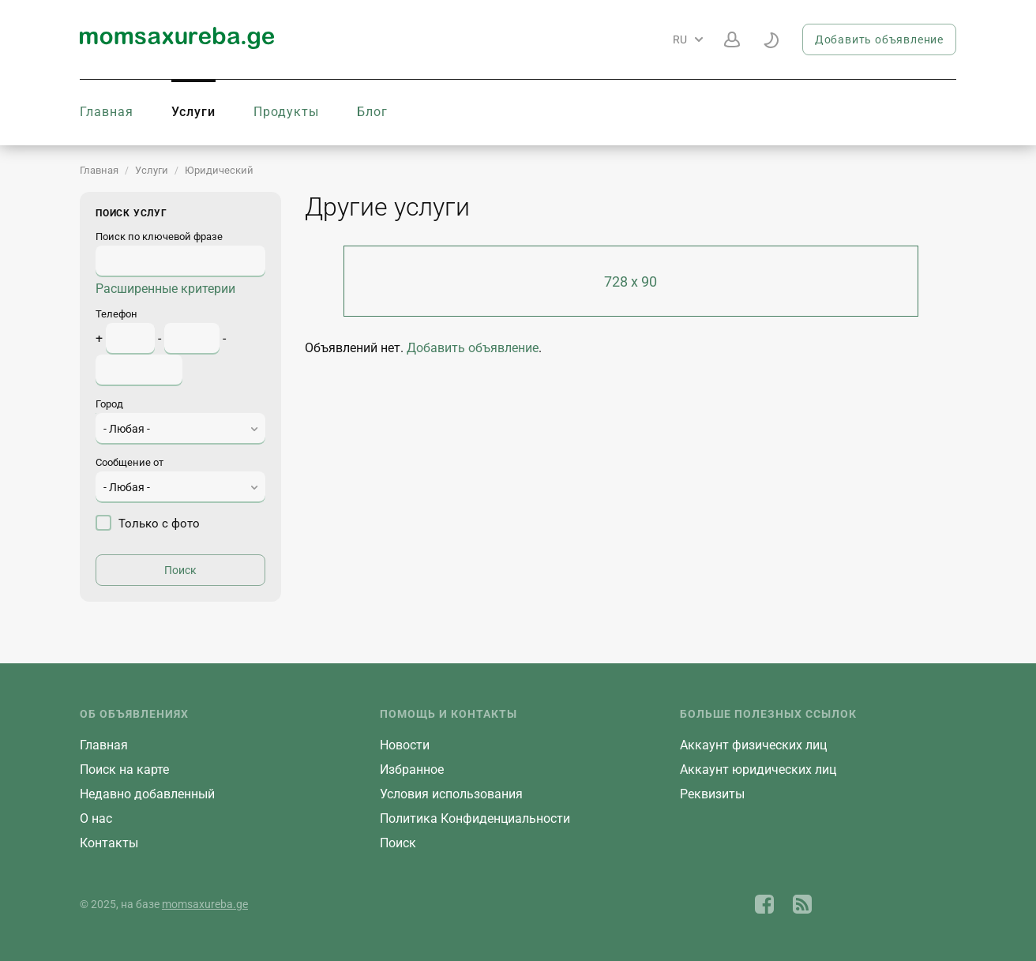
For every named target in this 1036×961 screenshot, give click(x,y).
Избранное (412, 769)
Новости (405, 745)
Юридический (219, 170)
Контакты (109, 842)
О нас (96, 818)
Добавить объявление (879, 39)
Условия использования (451, 793)
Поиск (398, 842)
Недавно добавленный (147, 793)
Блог (372, 111)
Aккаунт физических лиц (753, 745)
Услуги (193, 111)
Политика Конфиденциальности (475, 818)
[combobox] (180, 429)
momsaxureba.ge (205, 904)
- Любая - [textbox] (126, 428)
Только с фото (148, 523)
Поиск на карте (124, 769)
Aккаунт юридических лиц (758, 769)
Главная (106, 111)
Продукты (286, 111)
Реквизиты (712, 793)
